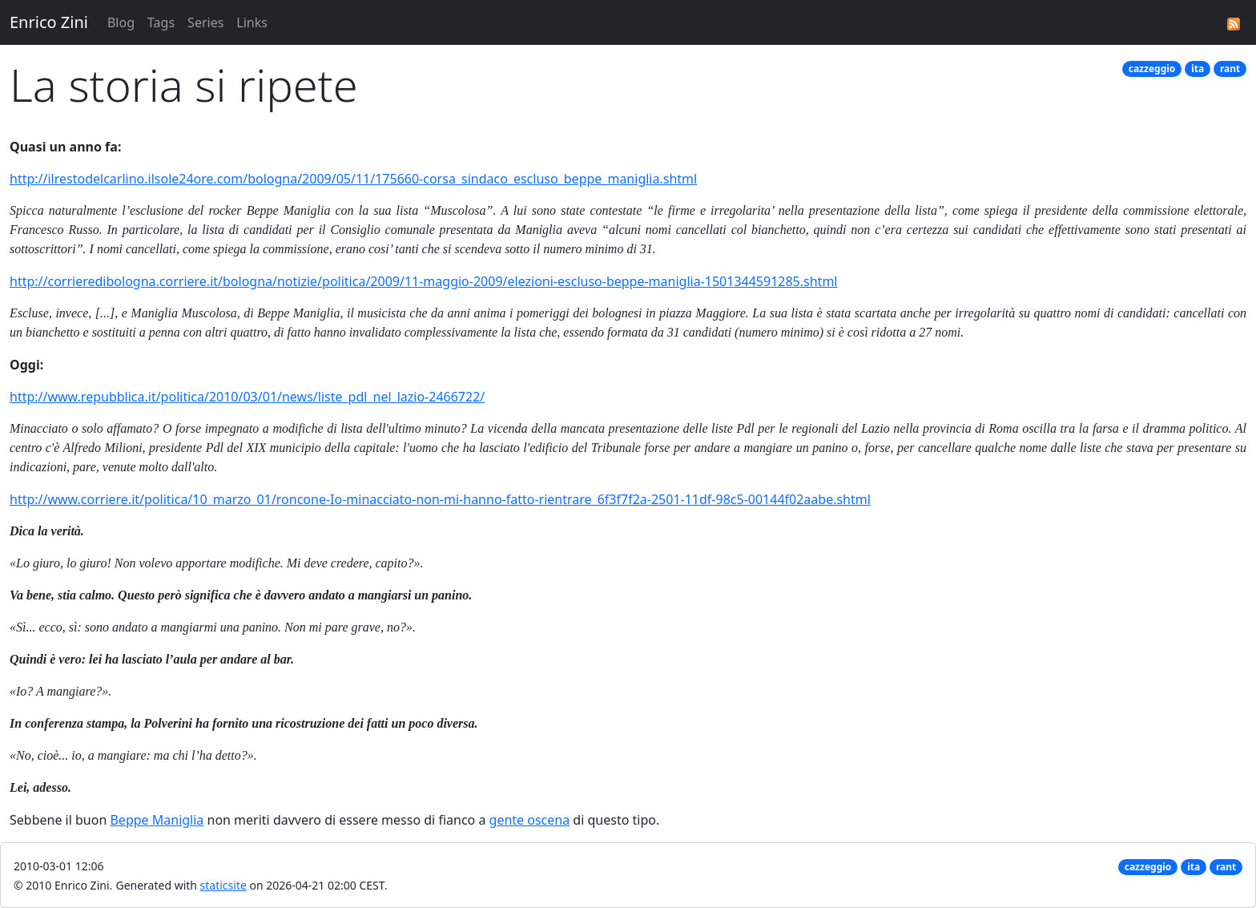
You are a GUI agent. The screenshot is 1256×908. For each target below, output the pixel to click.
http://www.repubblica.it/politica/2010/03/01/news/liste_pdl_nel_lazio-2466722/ (247, 397)
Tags (161, 22)
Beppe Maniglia (156, 820)
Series (205, 22)
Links (252, 22)
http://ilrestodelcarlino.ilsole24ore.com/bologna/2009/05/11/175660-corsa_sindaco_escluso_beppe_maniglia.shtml (353, 179)
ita (1197, 68)
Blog (121, 22)
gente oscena (529, 820)
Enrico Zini (49, 22)
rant (1230, 68)
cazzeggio (1152, 68)
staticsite (223, 885)
